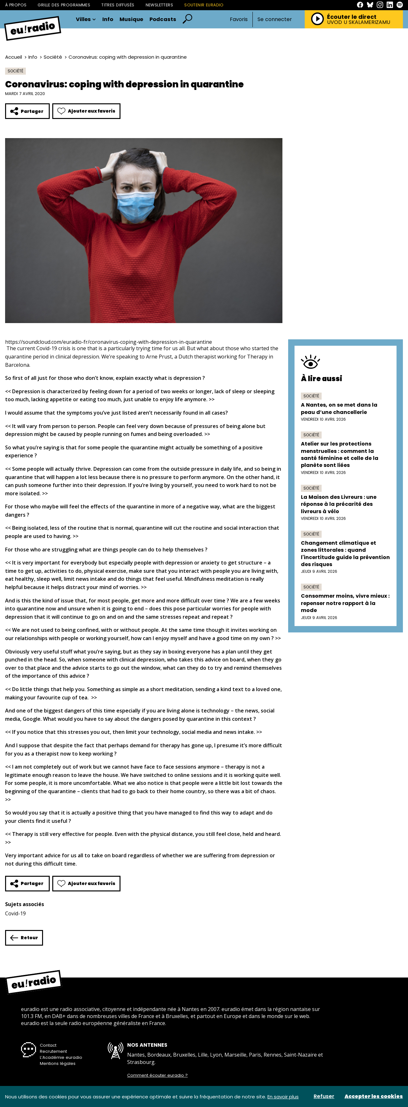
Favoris (239, 19)
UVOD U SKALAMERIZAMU (358, 22)
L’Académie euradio (61, 1057)
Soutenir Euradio (204, 5)
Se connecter (275, 19)
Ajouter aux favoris (86, 111)
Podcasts (162, 19)
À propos (15, 5)
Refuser (324, 1096)
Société (53, 57)
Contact (48, 1045)
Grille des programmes (64, 5)
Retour (24, 938)
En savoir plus (283, 1096)
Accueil (13, 57)
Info (107, 19)
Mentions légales (58, 1063)
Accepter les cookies (374, 1096)
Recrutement (53, 1051)
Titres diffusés (117, 5)
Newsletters (159, 5)
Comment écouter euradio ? (157, 1075)
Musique (131, 19)
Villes (86, 19)
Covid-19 (15, 913)
